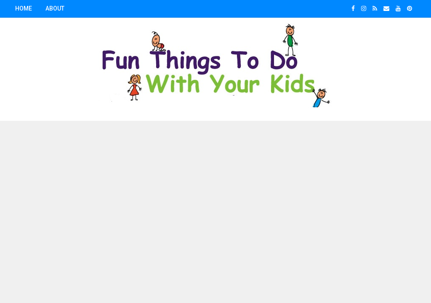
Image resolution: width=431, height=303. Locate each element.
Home (23, 8)
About (54, 8)
